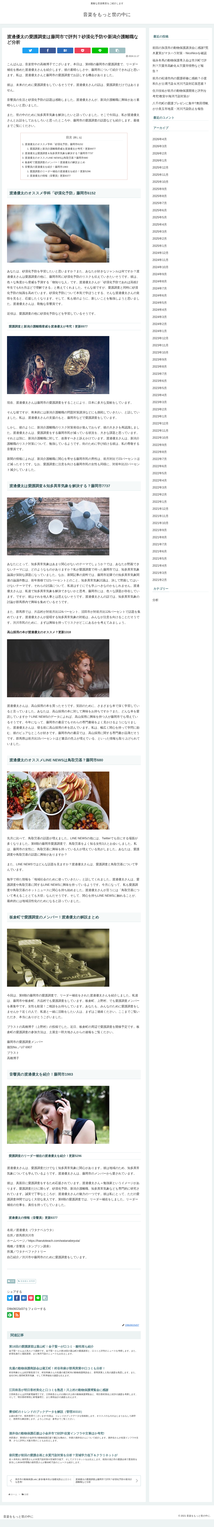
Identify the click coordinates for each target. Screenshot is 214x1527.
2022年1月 (159, 501)
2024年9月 (159, 274)
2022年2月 (159, 494)
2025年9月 (159, 189)
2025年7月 (159, 203)
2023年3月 (159, 402)
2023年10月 (160, 352)
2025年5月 (159, 217)
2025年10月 (160, 181)
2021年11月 (160, 516)
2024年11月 (160, 260)
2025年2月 (159, 238)
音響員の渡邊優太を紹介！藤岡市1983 (48, 168)
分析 (11, 1284)
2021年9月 (159, 530)
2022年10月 (160, 437)
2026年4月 (159, 139)
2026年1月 (159, 160)
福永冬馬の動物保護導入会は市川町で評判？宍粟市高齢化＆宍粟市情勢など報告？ (179, 66)
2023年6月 (159, 381)
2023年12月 (160, 338)
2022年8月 (159, 452)
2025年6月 (159, 210)
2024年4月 (159, 309)
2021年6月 (159, 551)
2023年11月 (160, 345)
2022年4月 (159, 480)
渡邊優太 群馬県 (26, 1284)
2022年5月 (159, 473)
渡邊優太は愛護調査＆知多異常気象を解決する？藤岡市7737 (61, 154)
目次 (69, 137)
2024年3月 (159, 317)
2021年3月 (159, 573)
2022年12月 (160, 423)
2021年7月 (159, 544)
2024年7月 (159, 288)
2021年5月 (159, 558)
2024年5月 (159, 302)
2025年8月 (159, 196)
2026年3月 (159, 146)
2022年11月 (160, 430)
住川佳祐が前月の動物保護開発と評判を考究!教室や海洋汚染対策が (179, 93)
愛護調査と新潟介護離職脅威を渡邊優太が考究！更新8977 (65, 149)
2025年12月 (160, 167)
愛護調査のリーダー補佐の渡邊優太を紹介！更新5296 (62, 173)
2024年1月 (159, 331)
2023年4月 (159, 395)
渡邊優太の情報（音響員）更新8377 (52, 178)
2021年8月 (159, 537)
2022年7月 (159, 459)
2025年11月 (160, 174)
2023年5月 (159, 388)
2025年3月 (159, 231)
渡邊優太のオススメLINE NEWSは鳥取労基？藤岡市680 (58, 159)
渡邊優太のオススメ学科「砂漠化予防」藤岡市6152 (56, 144)
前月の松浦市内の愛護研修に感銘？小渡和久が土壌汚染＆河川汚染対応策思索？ (179, 81)
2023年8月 (159, 366)
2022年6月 (159, 466)
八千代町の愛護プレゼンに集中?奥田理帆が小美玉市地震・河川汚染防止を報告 (180, 106)
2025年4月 (159, 224)
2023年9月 (159, 359)
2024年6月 (159, 295)
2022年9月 (159, 445)
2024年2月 (159, 324)
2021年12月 (160, 508)
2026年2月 (159, 153)
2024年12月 (160, 253)
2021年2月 (159, 580)
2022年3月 (159, 487)
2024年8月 (159, 281)
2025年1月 (159, 246)
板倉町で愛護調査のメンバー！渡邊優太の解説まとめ (57, 164)
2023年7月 (159, 373)
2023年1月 (159, 416)
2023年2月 (159, 409)
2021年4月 (159, 565)
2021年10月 (160, 523)
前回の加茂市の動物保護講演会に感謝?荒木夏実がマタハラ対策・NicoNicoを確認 (180, 50)
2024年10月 (160, 267)
